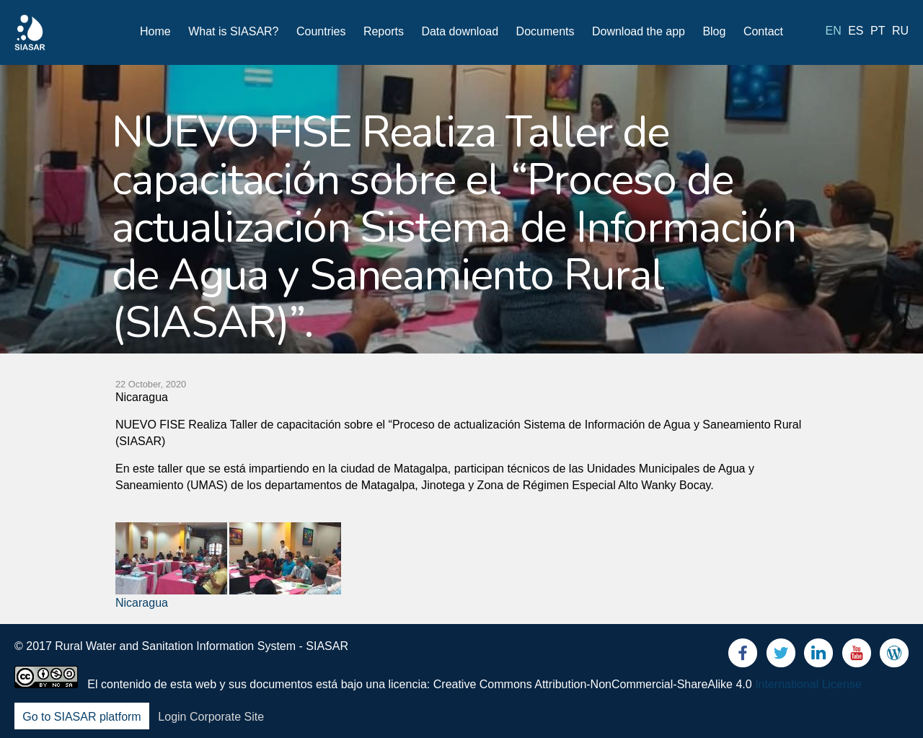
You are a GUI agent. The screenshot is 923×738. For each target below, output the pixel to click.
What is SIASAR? (233, 31)
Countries (320, 31)
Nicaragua (141, 603)
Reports (383, 31)
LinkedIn (818, 656)
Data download (459, 31)
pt (877, 31)
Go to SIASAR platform (81, 717)
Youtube (856, 656)
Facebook (742, 656)
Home (155, 31)
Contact (763, 31)
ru (900, 31)
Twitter (781, 656)
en (834, 31)
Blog (713, 31)
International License (808, 684)
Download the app (638, 31)
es (855, 31)
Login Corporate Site (211, 717)
